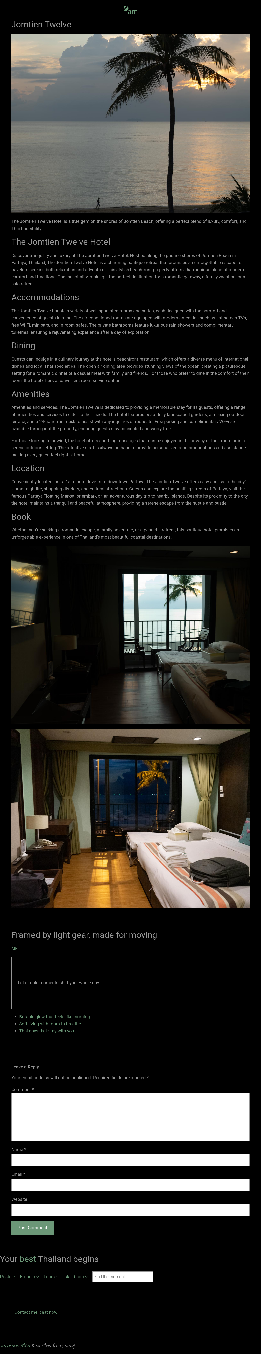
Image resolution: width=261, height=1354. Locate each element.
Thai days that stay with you (46, 1030)
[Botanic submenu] (29, 1277)
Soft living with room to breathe (50, 1023)
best (28, 1259)
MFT (15, 948)
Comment (22, 1089)
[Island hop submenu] (75, 1277)
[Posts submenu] (7, 1277)
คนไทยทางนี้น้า (15, 1345)
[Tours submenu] (51, 1277)
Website (19, 1199)
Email (18, 1174)
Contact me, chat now (35, 1312)
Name (18, 1149)
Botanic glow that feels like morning (54, 1016)
